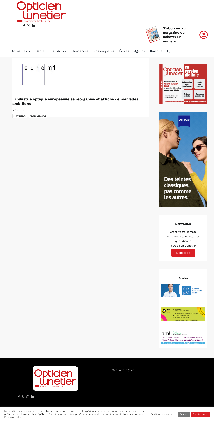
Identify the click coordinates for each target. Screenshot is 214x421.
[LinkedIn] (32, 396)
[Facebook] (19, 396)
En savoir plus (13, 417)
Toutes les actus (38, 116)
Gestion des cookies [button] (162, 414)
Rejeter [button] (184, 414)
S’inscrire (183, 252)
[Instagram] (27, 396)
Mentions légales (123, 370)
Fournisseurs (19, 116)
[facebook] (24, 25)
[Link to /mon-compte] (203, 35)
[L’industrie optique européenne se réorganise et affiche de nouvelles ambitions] (39, 75)
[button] (168, 51)
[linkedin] (33, 25)
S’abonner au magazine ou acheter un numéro (174, 34)
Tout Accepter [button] (200, 414)
